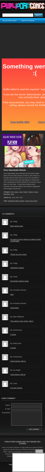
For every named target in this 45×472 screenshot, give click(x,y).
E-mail (7, 409)
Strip (12, 194)
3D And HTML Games (9, 21)
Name (8, 405)
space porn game (31, 201)
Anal (20, 192)
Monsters (7, 194)
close (39, 451)
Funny (36, 192)
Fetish (25, 192)
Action (16, 192)
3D (12, 192)
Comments (6, 413)
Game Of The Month (27, 21)
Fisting (30, 192)
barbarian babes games (16, 201)
